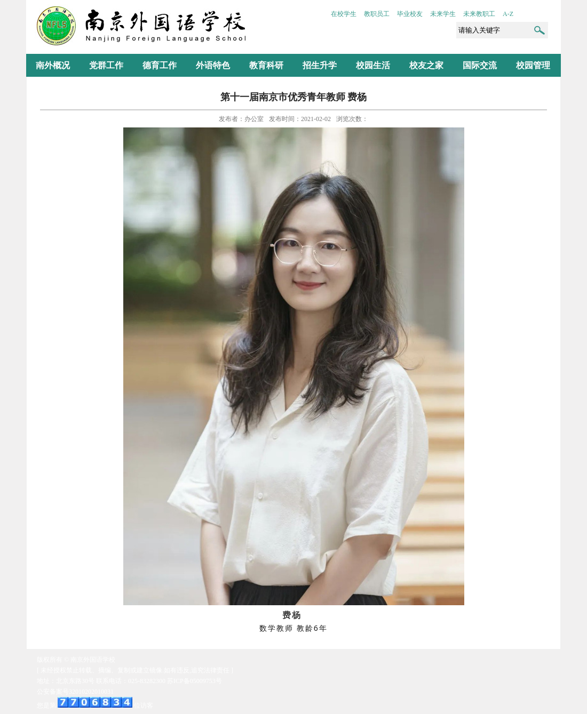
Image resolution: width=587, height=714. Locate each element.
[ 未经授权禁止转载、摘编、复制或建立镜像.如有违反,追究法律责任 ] (135, 670)
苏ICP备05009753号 (194, 681)
